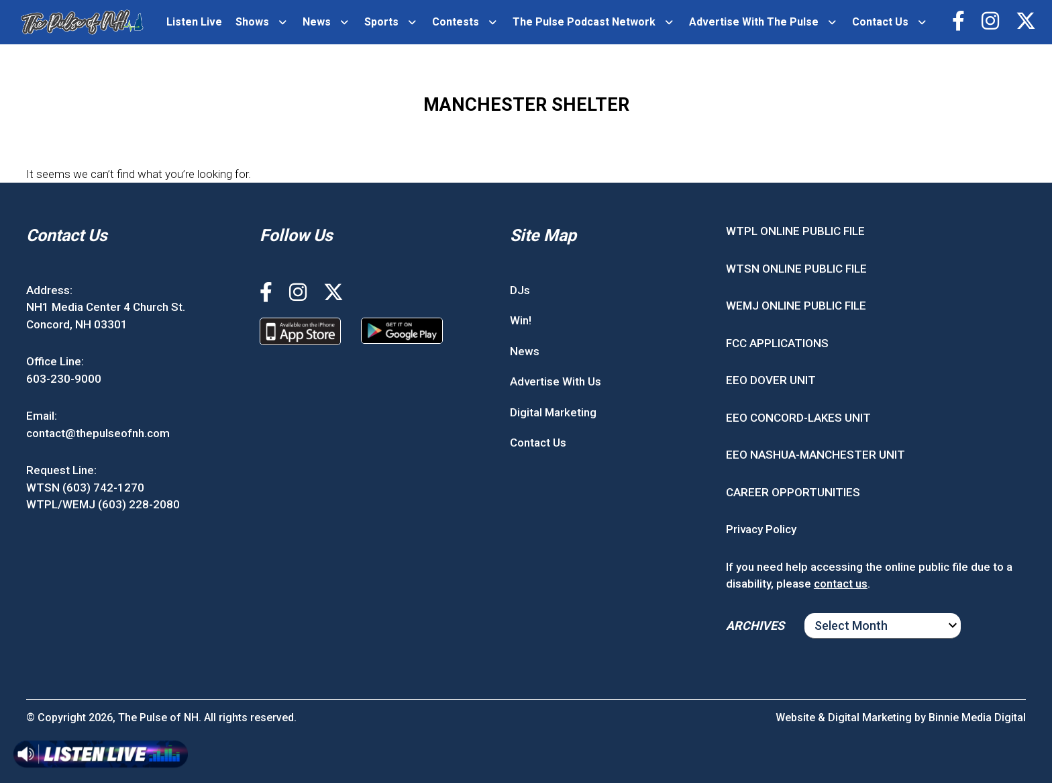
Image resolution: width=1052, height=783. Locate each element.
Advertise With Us (555, 381)
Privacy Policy (761, 529)
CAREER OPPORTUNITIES (793, 492)
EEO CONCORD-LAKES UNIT (798, 417)
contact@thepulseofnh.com (98, 433)
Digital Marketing (553, 412)
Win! (520, 320)
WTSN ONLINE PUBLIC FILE (796, 268)
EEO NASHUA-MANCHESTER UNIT (815, 454)
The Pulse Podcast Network (584, 21)
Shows (252, 21)
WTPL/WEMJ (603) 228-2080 (103, 504)
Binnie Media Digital (977, 717)
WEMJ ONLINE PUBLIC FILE (796, 305)
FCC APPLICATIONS (777, 343)
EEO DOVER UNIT (771, 380)
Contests (455, 21)
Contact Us (880, 21)
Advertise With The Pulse (754, 21)
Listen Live (194, 21)
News (317, 21)
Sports (381, 21)
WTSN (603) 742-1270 (85, 487)
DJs (520, 290)
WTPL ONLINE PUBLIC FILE (795, 231)
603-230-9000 (63, 378)
